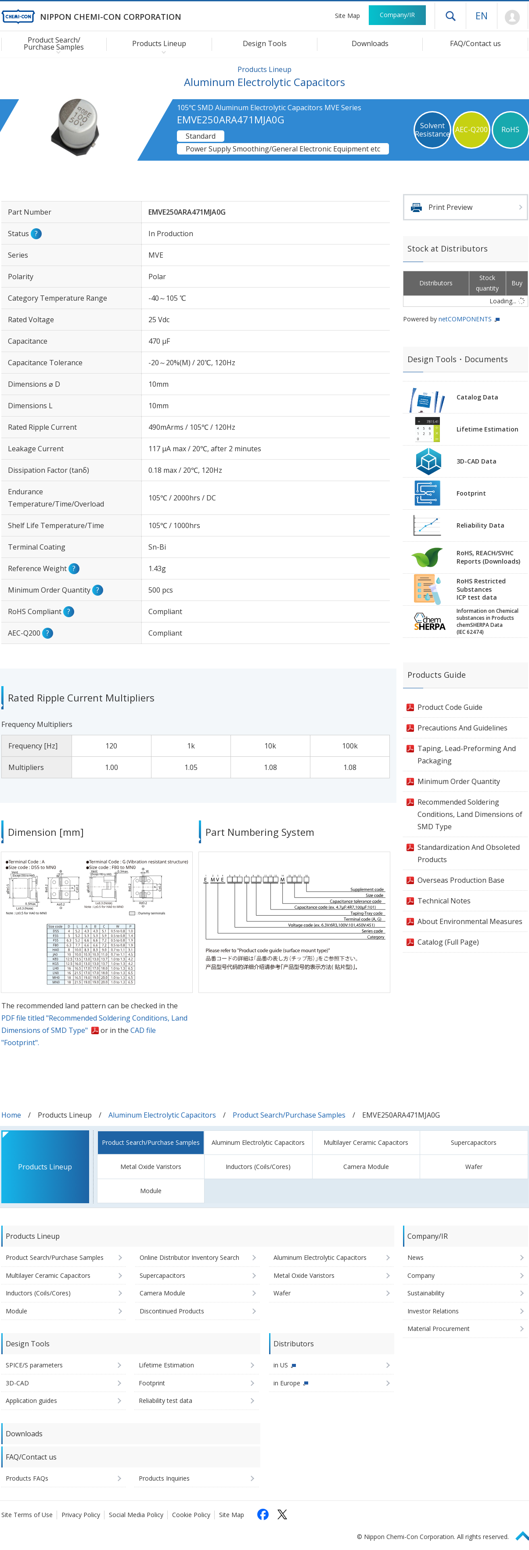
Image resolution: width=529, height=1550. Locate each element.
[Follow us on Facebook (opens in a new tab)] (263, 1514)
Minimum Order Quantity (458, 781)
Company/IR (397, 15)
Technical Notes (444, 901)
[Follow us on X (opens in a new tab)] (282, 1514)
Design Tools (265, 43)
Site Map (347, 15)
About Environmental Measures (469, 921)
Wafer (473, 1166)
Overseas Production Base (460, 880)
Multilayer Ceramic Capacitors (366, 1142)
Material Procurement (438, 1328)
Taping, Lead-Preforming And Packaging (466, 755)
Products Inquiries (164, 1478)
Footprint (471, 493)
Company (421, 1275)
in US (280, 1365)
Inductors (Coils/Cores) (258, 1166)
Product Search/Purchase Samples (289, 1115)
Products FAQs (27, 1478)
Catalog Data (477, 397)
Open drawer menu (450, 16)
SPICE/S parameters (34, 1365)
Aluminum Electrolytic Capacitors (162, 1115)
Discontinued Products (172, 1311)
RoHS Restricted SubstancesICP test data (481, 589)
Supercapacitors (474, 1142)
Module (151, 1191)
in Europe (286, 1383)
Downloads (370, 43)
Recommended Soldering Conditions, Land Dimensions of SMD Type (469, 814)
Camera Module (366, 1166)
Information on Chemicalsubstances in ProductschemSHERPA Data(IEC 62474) (487, 621)
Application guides (31, 1400)
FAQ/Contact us (475, 43)
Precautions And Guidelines (462, 728)
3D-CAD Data (477, 461)
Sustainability (425, 1293)
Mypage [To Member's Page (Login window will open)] (512, 17)
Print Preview (450, 207)
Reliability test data (165, 1400)
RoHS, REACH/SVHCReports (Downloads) (488, 557)
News (415, 1257)
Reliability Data (480, 525)
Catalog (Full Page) (448, 942)
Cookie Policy (191, 1514)
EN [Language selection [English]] (481, 15)
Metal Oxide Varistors (150, 1166)
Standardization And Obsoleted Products (468, 853)
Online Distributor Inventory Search (189, 1257)
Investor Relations (433, 1311)
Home (11, 1115)
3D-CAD (17, 1383)
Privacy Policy (80, 1514)
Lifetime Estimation (487, 429)
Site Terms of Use (27, 1514)
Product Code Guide (449, 707)
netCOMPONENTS (465, 319)
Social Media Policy (136, 1514)
